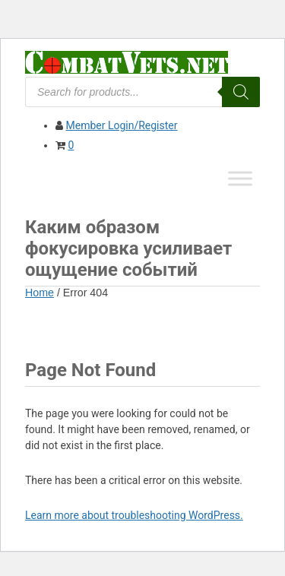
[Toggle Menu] (240, 178)
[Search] (241, 92)
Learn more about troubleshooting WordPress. (134, 515)
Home (39, 292)
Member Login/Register (121, 125)
